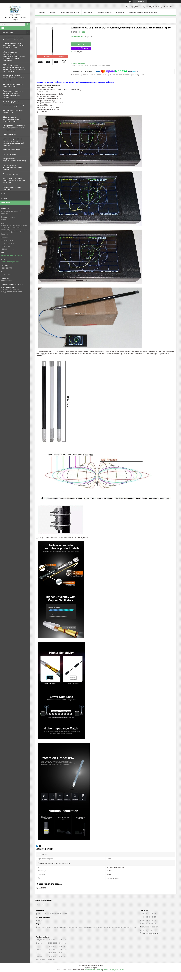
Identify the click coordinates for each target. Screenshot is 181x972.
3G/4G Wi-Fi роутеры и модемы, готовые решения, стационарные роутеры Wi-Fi (13, 104)
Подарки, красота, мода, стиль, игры (12, 188)
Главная (41, 12)
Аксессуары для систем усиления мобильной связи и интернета (13, 78)
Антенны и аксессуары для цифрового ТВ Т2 (13, 111)
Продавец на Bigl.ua (90, 968)
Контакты (88, 12)
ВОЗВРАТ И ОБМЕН (42, 905)
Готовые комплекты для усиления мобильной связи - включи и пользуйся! (13, 45)
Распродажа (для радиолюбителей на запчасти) (14, 160)
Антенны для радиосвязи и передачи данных (13, 85)
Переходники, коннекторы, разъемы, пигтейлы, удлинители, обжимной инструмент (13, 94)
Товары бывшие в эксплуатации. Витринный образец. (12, 167)
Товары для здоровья (11, 174)
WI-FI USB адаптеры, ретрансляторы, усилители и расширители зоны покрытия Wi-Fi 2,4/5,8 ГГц (14, 68)
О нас (3, 194)
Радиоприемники (9, 134)
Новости (120, 12)
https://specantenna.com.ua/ (11, 255)
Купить (81, 44)
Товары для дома (9, 154)
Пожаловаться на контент (93, 970)
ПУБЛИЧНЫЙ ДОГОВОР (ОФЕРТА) (143, 12)
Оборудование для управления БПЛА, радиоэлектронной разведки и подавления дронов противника (14, 56)
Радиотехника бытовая (11, 150)
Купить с (81, 48)
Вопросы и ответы (70, 12)
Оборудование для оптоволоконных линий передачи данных (11, 119)
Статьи (4, 198)
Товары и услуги (7, 32)
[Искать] (27, 24)
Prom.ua (100, 965)
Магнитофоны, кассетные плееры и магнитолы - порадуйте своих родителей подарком (13, 142)
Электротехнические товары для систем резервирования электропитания (14, 128)
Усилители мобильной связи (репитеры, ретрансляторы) (13, 38)
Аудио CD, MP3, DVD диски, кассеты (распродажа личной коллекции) (14, 180)
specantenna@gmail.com (10, 262)
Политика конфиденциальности (113, 970)
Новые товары (105, 12)
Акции (53, 12)
